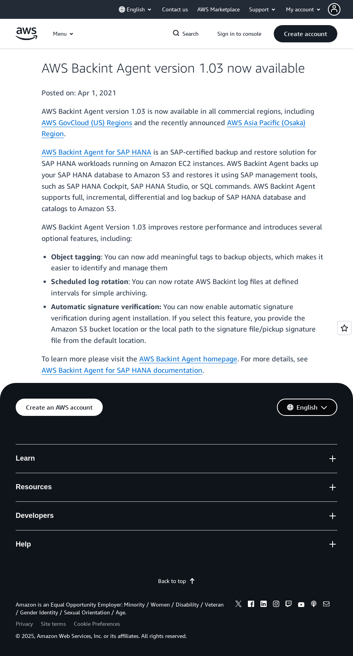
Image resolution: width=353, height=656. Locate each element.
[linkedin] (263, 605)
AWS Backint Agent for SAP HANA (96, 152)
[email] (326, 605)
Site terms (53, 623)
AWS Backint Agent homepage (188, 358)
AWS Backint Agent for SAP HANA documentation (122, 370)
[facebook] (251, 605)
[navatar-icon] (334, 9)
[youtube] (301, 605)
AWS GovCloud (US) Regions (87, 122)
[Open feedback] (344, 328)
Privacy (24, 623)
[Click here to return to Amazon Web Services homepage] (26, 38)
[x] (238, 605)
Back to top (176, 581)
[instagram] (276, 605)
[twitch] (289, 605)
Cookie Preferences (97, 623)
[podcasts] (314, 605)
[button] (305, 33)
